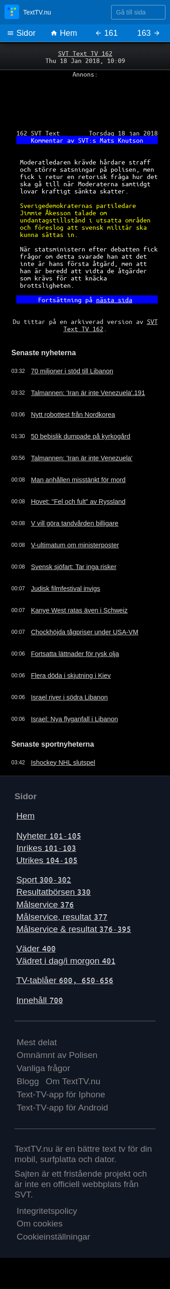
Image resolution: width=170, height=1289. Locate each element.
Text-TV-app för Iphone (61, 1094)
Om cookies (40, 1223)
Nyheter (48, 835)
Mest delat (37, 1042)
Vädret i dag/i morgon (66, 961)
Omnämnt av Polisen (57, 1055)
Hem (63, 33)
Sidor (21, 33)
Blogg (28, 1081)
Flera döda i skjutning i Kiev (71, 675)
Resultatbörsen (53, 892)
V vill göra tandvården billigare (74, 523)
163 (148, 33)
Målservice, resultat (61, 917)
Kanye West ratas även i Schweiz (79, 610)
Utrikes (47, 860)
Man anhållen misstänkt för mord (78, 479)
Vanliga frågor (43, 1068)
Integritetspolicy (47, 1211)
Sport (43, 879)
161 (106, 33)
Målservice (45, 904)
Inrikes (46, 848)
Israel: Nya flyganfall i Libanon (74, 719)
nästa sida (114, 299)
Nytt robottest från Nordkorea (73, 414)
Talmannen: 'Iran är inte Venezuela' (81, 458)
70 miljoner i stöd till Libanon (72, 371)
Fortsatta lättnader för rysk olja (75, 653)
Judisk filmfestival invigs (65, 588)
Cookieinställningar (53, 1236)
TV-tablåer (64, 980)
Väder (36, 948)
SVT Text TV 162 (85, 53)
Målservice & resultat (73, 929)
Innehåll (39, 1000)
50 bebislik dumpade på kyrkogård (80, 436)
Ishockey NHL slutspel (63, 762)
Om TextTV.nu (73, 1081)
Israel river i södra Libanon (69, 697)
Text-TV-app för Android (62, 1107)
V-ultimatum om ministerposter (75, 545)
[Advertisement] (85, 100)
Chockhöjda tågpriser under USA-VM (84, 632)
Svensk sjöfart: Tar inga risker (73, 566)
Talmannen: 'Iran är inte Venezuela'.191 (88, 392)
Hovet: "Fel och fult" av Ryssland (78, 501)
